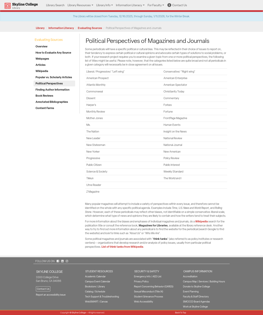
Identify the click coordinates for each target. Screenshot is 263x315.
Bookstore (90, 286)
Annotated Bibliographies (52, 102)
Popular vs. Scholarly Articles (54, 77)
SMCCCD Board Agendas (196, 301)
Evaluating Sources (90, 28)
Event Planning (191, 291)
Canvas (104, 301)
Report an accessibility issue (51, 294)
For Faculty (155, 5)
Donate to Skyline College (196, 286)
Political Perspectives (49, 83)
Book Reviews (44, 95)
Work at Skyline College (195, 306)
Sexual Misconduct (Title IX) (148, 291)
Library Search (55, 5)
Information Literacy (129, 5)
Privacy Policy (141, 281)
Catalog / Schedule (95, 291)
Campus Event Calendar (97, 281)
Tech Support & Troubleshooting (102, 296)
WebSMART (91, 301)
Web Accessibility (143, 301)
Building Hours (217, 281)
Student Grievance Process (148, 296)
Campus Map (190, 281)
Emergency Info (142, 276)
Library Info (103, 5)
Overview (41, 46)
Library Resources (79, 5)
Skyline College (79, 312)
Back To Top (180, 312)
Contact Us (177, 5)
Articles (40, 65)
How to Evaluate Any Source (53, 52)
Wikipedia (42, 71)
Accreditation (190, 276)
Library (40, 28)
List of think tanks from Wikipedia (122, 247)
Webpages (42, 58)
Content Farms (45, 108)
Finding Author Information (52, 89)
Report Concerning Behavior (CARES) (153, 286)
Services (203, 281)
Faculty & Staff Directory (196, 296)
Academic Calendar (95, 276)
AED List (156, 276)
